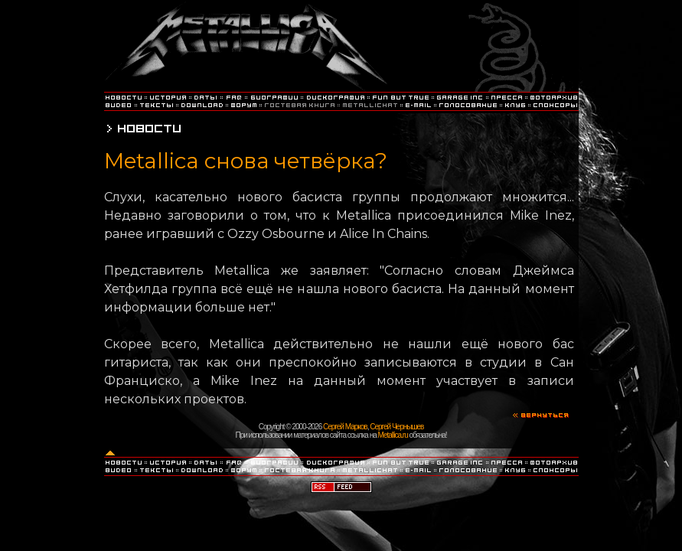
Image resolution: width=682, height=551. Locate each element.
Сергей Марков (345, 426)
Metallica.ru (393, 435)
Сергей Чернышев (396, 426)
